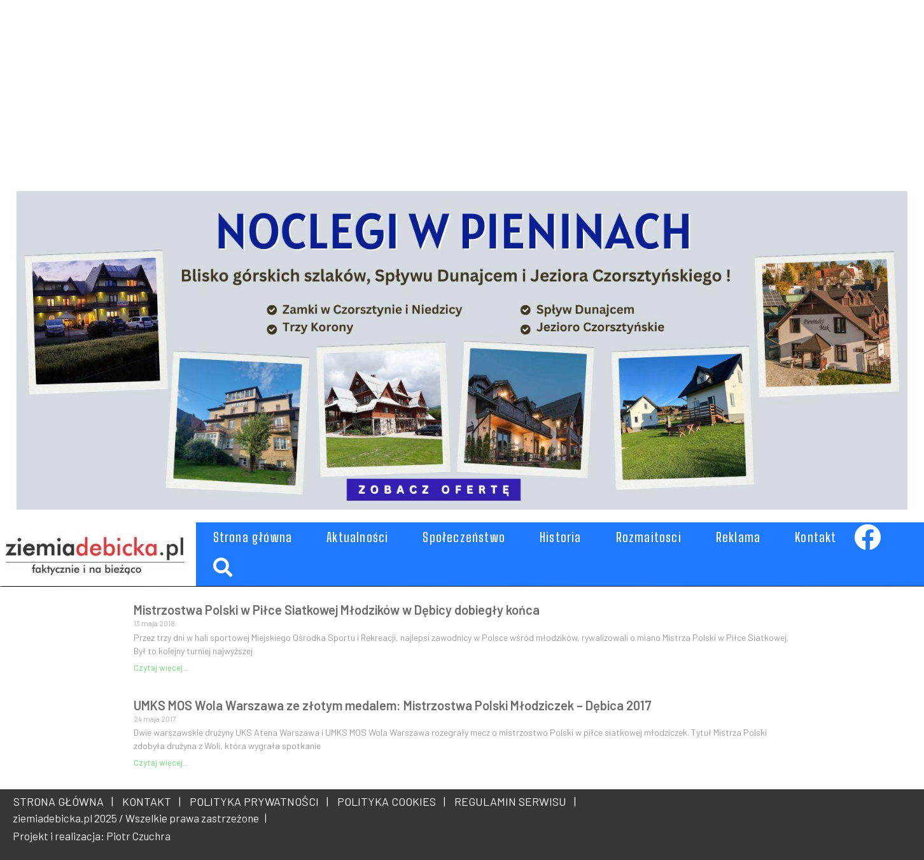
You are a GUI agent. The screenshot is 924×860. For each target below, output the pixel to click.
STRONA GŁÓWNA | (63, 801)
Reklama (738, 537)
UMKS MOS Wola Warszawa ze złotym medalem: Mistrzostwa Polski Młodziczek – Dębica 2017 (393, 705)
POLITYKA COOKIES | (388, 801)
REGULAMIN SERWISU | (512, 801)
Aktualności (357, 537)
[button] (223, 567)
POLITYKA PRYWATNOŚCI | (256, 801)
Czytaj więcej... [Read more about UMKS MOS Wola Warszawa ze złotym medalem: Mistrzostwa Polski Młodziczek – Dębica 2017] (161, 762)
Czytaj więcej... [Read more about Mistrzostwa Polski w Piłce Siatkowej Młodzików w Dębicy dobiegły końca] (161, 668)
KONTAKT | (149, 801)
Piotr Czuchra (138, 835)
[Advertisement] (398, 89)
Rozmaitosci (649, 537)
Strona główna (253, 537)
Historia (561, 537)
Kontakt (815, 537)
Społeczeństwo (464, 537)
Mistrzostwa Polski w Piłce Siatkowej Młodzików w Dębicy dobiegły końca (337, 609)
